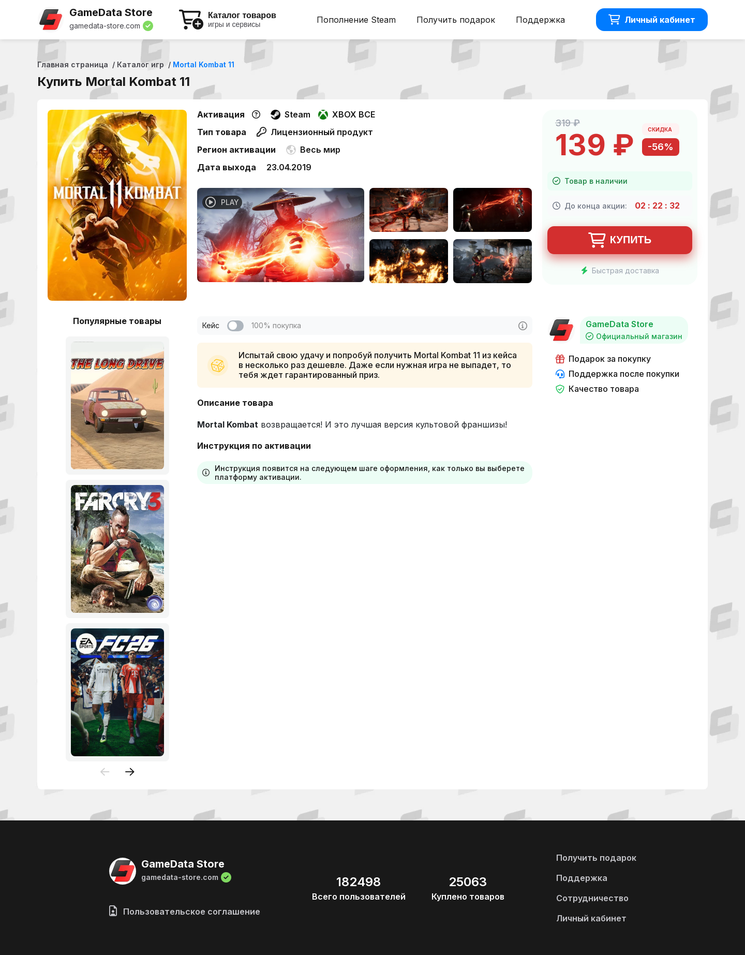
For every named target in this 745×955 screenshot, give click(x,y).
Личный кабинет (651, 19)
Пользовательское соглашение (184, 911)
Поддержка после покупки (617, 374)
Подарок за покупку (603, 359)
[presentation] (105, 772)
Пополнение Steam (356, 19)
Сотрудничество (592, 898)
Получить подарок (455, 19)
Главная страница (72, 64)
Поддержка (540, 19)
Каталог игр (140, 64)
